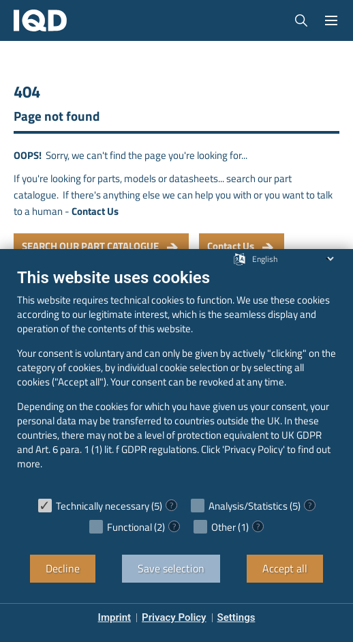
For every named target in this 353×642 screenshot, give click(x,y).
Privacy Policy (174, 617)
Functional (129, 527)
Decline (63, 568)
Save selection (171, 568)
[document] (176, 378)
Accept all (284, 568)
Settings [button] (236, 617)
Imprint (115, 617)
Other (223, 527)
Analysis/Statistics (248, 506)
